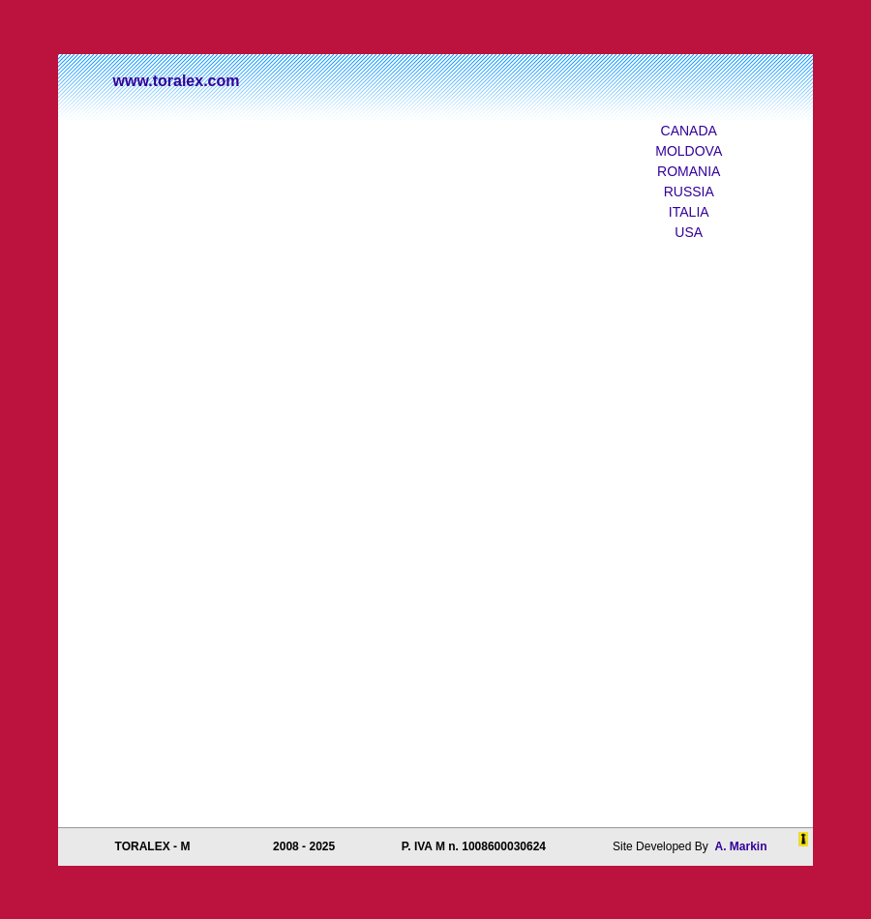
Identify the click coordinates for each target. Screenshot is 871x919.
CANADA (689, 130)
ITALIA (689, 212)
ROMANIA (688, 171)
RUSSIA (689, 191)
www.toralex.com (176, 81)
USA (689, 232)
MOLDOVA (688, 151)
